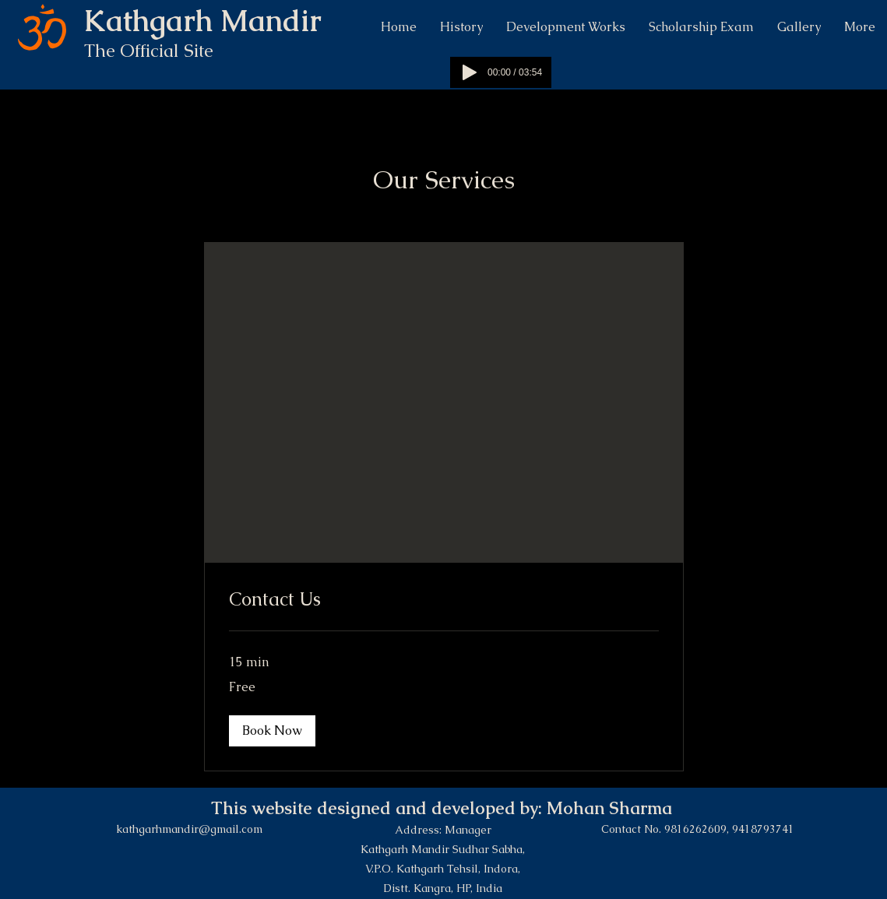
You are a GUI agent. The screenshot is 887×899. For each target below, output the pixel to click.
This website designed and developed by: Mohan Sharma (444, 808)
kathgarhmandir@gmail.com (189, 829)
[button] (272, 730)
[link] (444, 599)
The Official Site (151, 50)
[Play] (470, 72)
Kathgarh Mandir (206, 21)
